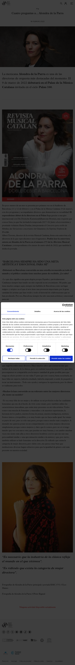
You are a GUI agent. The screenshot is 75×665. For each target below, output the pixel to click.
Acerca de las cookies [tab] (62, 311)
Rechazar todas (14, 358)
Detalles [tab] (37, 311)
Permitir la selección (37, 358)
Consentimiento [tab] (13, 311)
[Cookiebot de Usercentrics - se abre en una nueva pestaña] (64, 305)
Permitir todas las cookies (61, 358)
